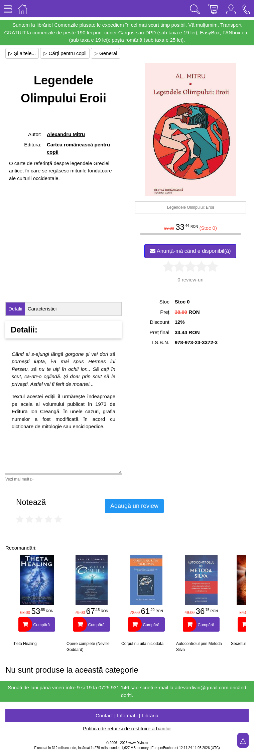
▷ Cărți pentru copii (65, 53)
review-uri (193, 279)
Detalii (15, 308)
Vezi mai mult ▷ (19, 479)
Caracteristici (42, 308)
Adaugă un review (134, 506)
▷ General (105, 53)
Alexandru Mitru (66, 134)
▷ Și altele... (22, 53)
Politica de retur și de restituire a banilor (127, 728)
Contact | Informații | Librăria (127, 715)
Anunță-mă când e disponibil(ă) (190, 251)
